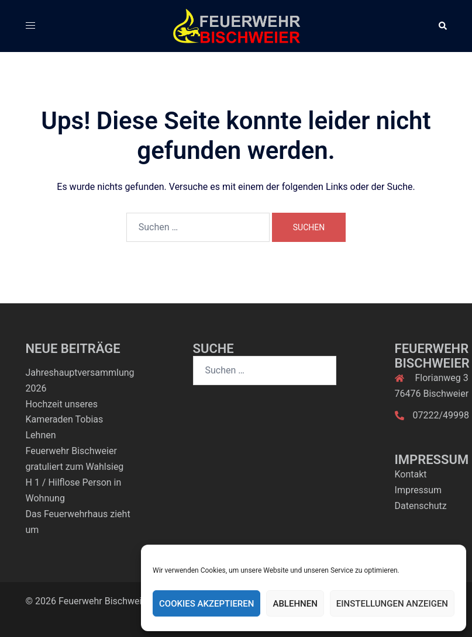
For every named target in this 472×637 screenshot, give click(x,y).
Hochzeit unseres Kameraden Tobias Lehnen (65, 420)
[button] (442, 25)
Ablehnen (295, 603)
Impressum (418, 490)
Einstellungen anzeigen (392, 603)
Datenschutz (421, 505)
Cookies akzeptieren (206, 603)
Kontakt (411, 474)
